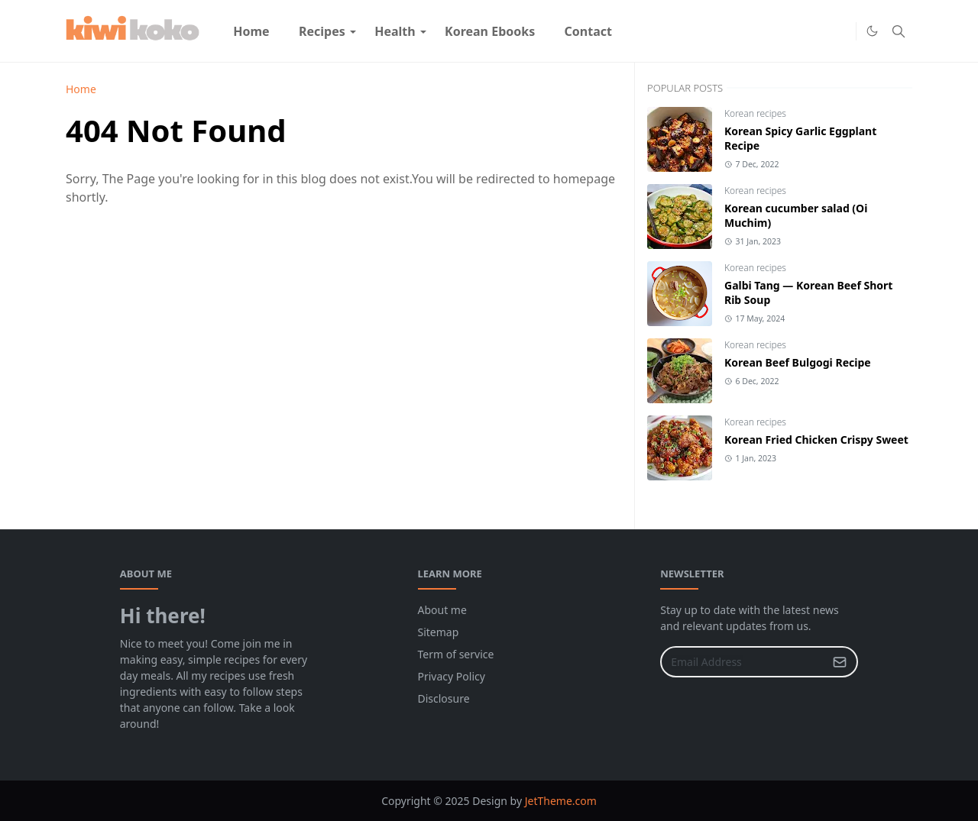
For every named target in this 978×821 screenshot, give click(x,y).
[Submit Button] (840, 662)
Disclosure (444, 698)
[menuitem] (251, 31)
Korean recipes (755, 113)
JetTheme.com (561, 801)
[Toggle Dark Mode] (872, 31)
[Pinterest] (840, 31)
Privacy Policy (451, 676)
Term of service (456, 654)
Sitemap (438, 632)
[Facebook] (816, 31)
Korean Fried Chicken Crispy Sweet (816, 439)
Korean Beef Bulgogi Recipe (797, 362)
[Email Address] (743, 662)
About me (442, 610)
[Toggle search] (898, 31)
